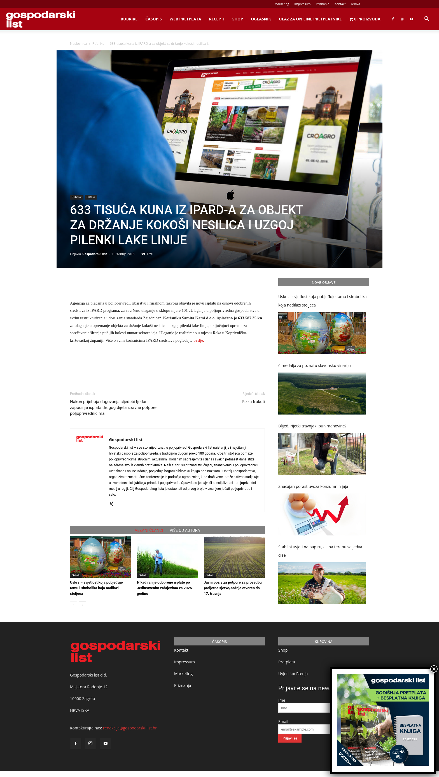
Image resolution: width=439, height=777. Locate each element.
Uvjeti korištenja (293, 673)
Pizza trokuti (253, 401)
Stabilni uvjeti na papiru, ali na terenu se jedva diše (320, 551)
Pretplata (286, 661)
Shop (237, 19)
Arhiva (355, 4)
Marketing (282, 4)
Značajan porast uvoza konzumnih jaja (313, 486)
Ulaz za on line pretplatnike (310, 19)
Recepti (216, 19)
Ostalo (91, 197)
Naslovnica (78, 43)
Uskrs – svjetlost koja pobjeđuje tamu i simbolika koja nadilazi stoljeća (96, 588)
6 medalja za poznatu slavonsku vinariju (314, 365)
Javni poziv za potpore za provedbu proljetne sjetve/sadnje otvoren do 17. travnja (233, 588)
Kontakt (340, 4)
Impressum (302, 4)
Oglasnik (261, 19)
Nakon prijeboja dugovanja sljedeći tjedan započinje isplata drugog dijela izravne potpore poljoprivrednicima (113, 407)
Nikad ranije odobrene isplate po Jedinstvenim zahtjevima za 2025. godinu (165, 588)
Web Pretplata (185, 19)
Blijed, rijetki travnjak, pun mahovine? (312, 426)
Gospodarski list (94, 254)
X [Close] (434, 669)
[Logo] (41, 19)
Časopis (153, 19)
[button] (426, 19)
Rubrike (129, 19)
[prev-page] (73, 604)
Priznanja (322, 4)
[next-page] (82, 604)
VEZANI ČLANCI (149, 530)
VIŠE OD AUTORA (185, 530)
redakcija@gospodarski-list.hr (130, 728)
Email (283, 721)
